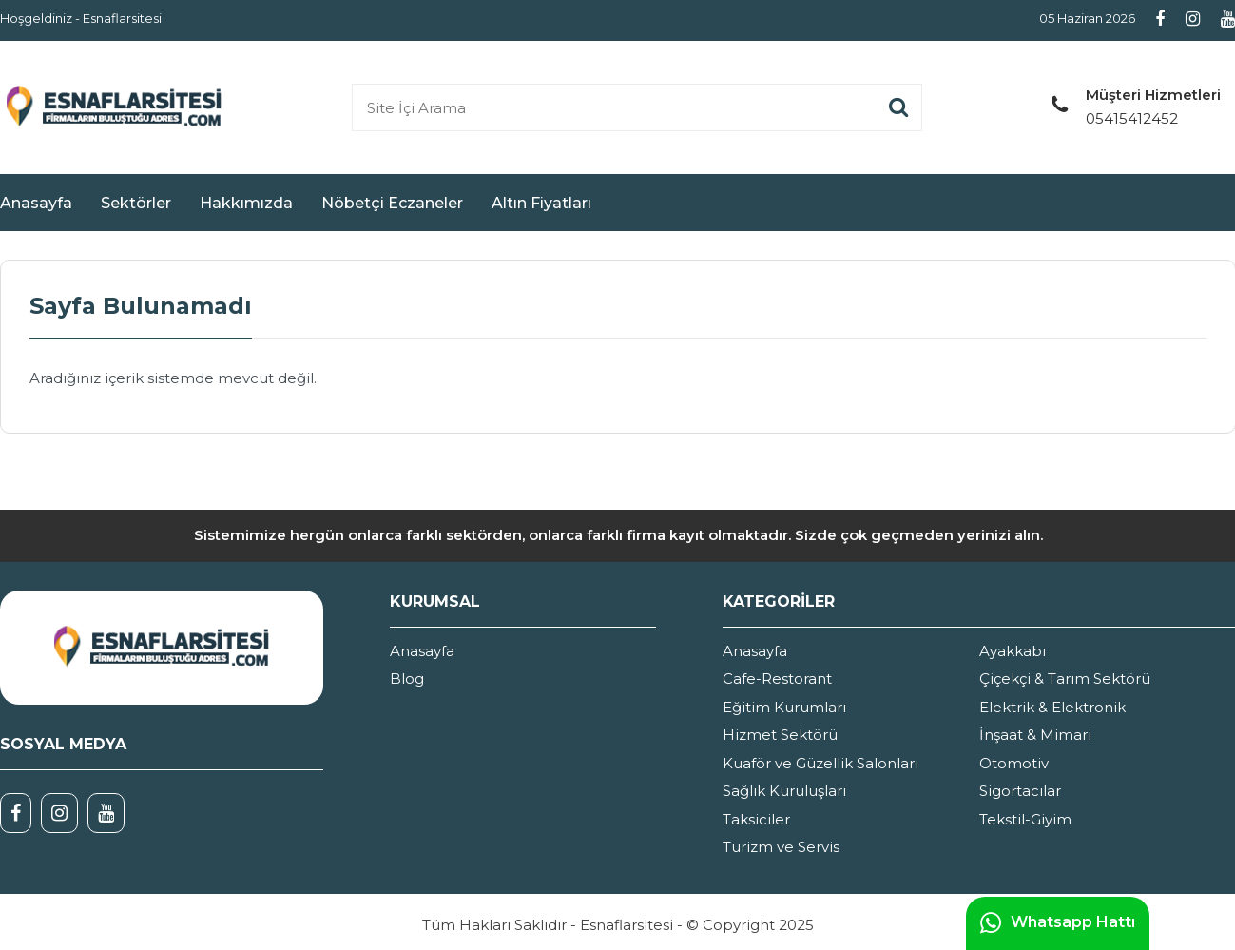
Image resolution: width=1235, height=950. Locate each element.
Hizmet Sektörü (780, 735)
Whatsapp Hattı (1057, 923)
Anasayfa (36, 203)
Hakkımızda (246, 203)
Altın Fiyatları (541, 203)
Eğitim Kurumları (784, 707)
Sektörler (136, 203)
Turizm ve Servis (781, 847)
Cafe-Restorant (777, 678)
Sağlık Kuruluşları (784, 791)
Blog (407, 678)
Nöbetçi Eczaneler (392, 203)
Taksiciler (756, 819)
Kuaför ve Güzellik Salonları (820, 763)
